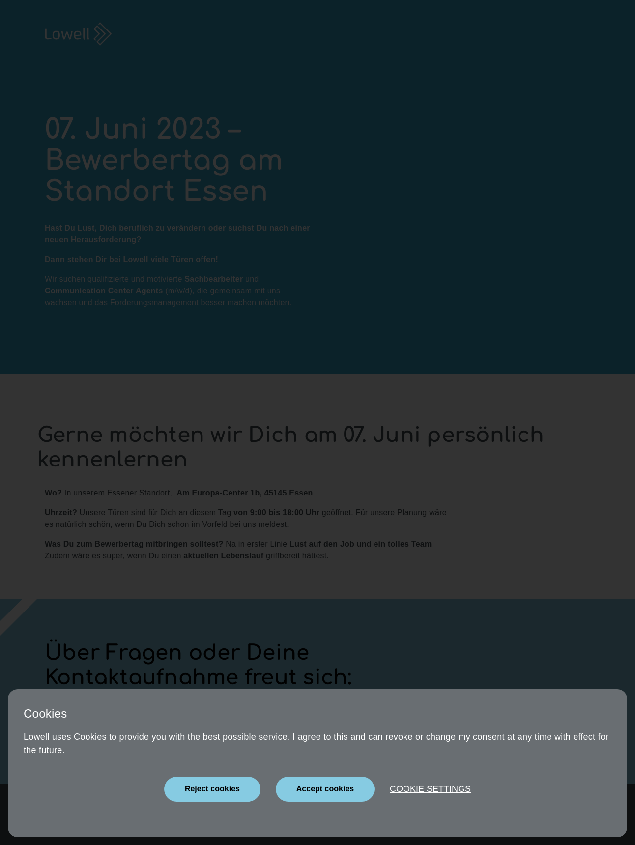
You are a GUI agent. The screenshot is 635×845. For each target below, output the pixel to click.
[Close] (212, 789)
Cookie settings (430, 789)
